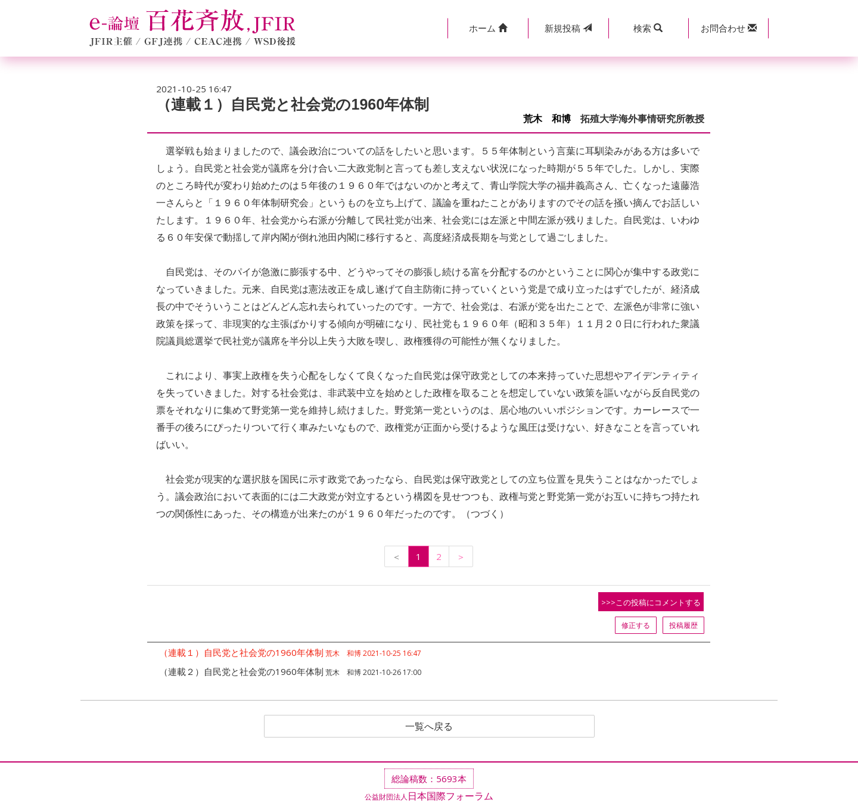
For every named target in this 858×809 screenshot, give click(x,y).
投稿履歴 (683, 625)
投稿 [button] (568, 28)
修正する (635, 625)
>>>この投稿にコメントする (651, 602)
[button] (487, 28)
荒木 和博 (547, 119)
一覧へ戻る (429, 726)
